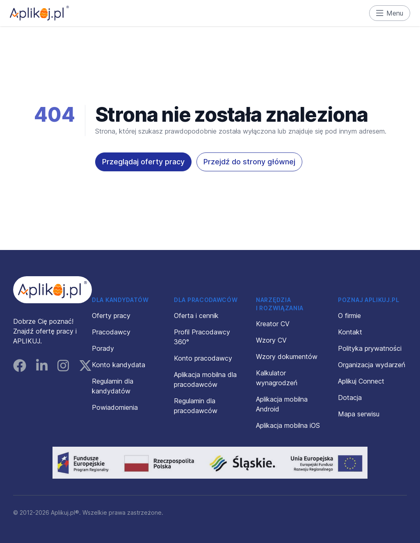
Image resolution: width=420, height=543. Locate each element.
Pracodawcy (111, 332)
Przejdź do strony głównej (249, 161)
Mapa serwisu (358, 414)
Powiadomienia (115, 407)
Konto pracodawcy (203, 358)
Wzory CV (271, 340)
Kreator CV (273, 324)
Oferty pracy (111, 315)
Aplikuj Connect (361, 381)
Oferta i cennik (196, 315)
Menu (390, 13)
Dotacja (350, 397)
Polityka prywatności (370, 348)
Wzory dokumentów (286, 356)
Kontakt (350, 332)
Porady (103, 348)
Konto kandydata (118, 365)
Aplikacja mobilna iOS (288, 425)
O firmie (349, 315)
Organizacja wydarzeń (371, 365)
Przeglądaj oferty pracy (143, 161)
